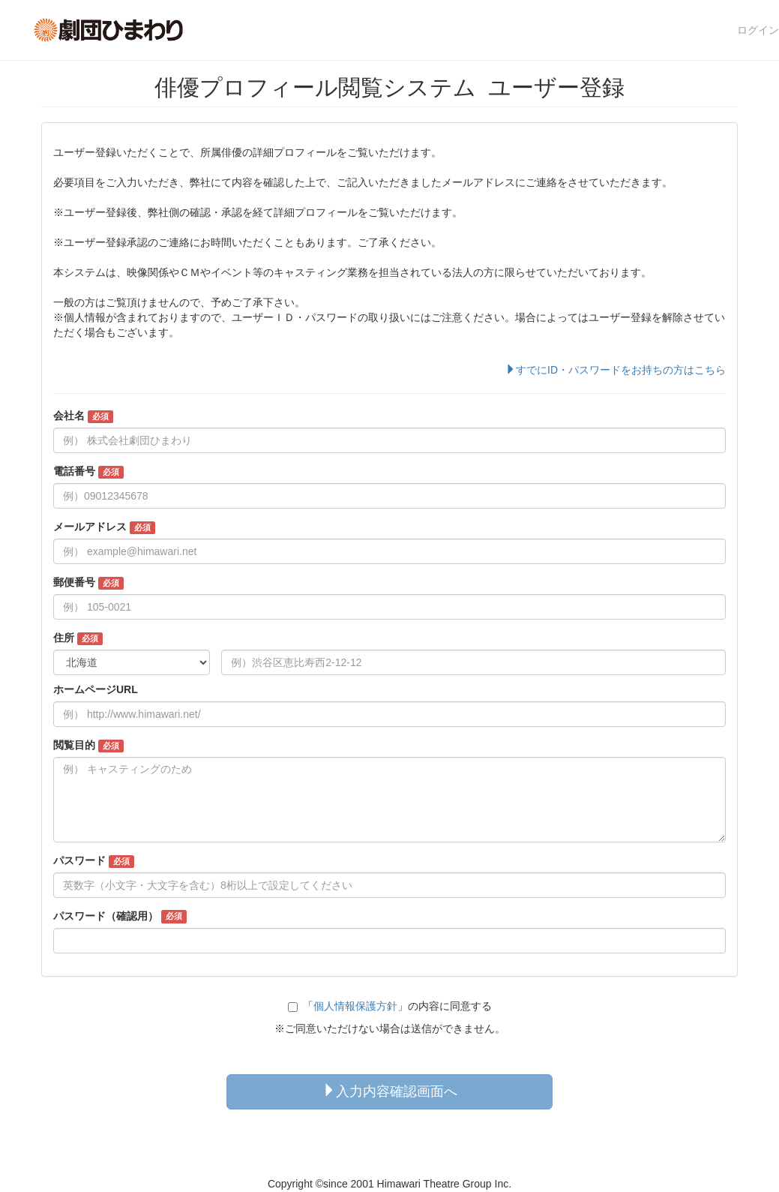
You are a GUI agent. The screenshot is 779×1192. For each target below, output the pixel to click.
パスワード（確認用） (120, 916)
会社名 (83, 416)
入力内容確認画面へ (389, 1091)
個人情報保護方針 (355, 1006)
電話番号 (88, 472)
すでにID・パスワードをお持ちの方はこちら (615, 370)
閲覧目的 (88, 745)
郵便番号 (88, 583)
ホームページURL (95, 689)
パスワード (93, 861)
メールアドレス (104, 527)
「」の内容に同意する (390, 1006)
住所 (78, 638)
